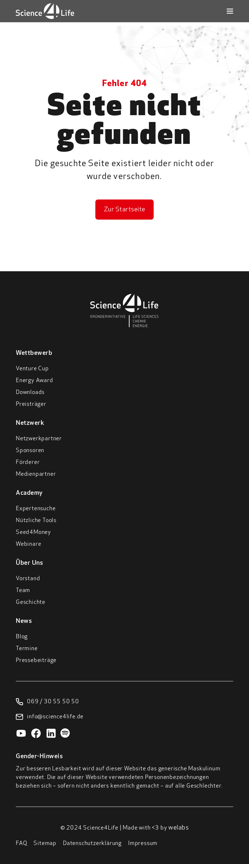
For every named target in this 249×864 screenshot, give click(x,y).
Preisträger (31, 404)
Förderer (28, 462)
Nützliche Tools (36, 520)
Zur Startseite (124, 209)
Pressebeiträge (36, 660)
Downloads (30, 392)
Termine (27, 649)
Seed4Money (33, 532)
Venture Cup (32, 369)
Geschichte (30, 602)
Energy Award (34, 381)
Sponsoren (30, 451)
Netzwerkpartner (39, 439)
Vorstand (28, 579)
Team (23, 590)
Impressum (143, 843)
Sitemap (44, 843)
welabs (178, 828)
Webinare (28, 544)
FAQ (21, 843)
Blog (22, 637)
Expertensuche (35, 509)
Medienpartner (36, 474)
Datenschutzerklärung (92, 843)
